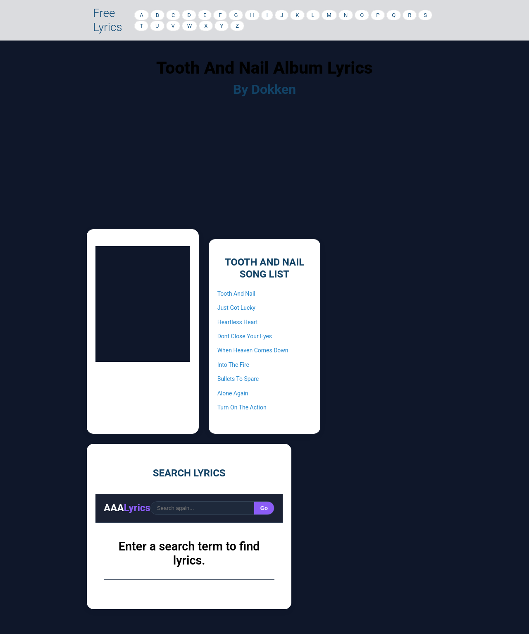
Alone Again (232, 393)
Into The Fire (233, 364)
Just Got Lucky (236, 307)
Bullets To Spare (238, 379)
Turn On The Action (242, 407)
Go (264, 508)
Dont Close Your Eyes (244, 336)
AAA (127, 508)
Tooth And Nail (236, 293)
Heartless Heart (237, 322)
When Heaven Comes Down (252, 350)
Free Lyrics (107, 20)
